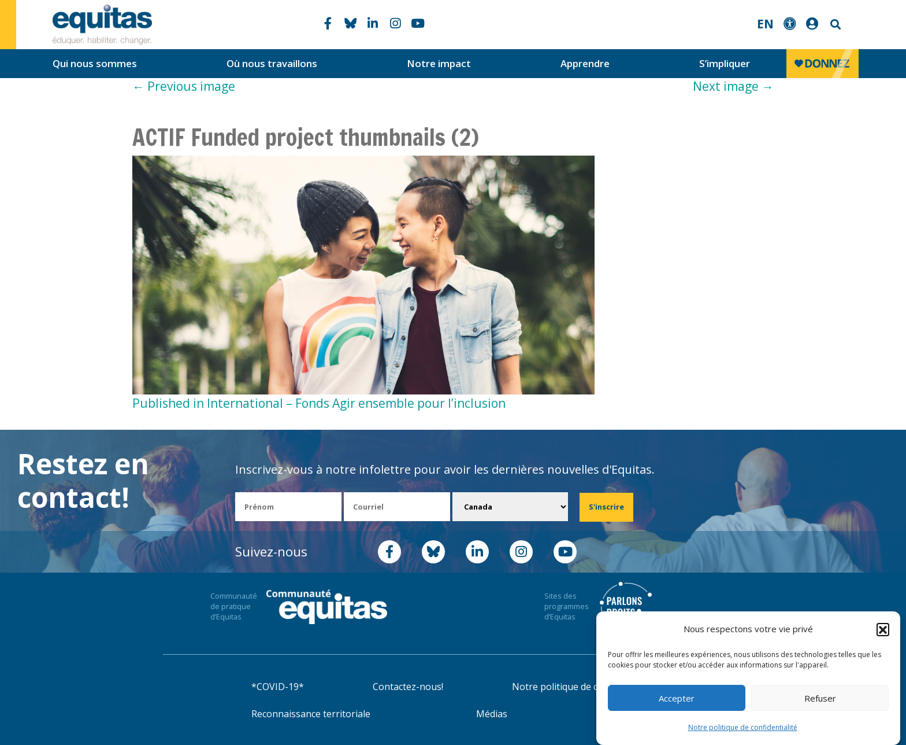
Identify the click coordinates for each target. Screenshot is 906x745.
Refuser (820, 698)
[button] (883, 629)
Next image (733, 86)
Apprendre (585, 63)
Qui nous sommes (95, 63)
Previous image (183, 86)
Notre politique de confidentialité (742, 727)
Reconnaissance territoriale (310, 713)
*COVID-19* (277, 686)
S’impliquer (724, 63)
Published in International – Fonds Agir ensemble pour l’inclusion (319, 403)
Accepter (677, 698)
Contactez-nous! (408, 686)
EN (765, 24)
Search (834, 24)
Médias (491, 713)
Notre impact (439, 63)
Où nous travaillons (271, 63)
